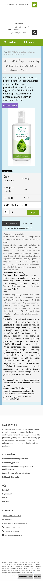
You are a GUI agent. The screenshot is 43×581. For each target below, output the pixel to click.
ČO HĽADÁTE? (13, 29)
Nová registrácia (22, 4)
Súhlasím (37, 576)
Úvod (5, 52)
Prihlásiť (5, 489)
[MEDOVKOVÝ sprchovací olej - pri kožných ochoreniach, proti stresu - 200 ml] (21, 109)
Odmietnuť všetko (25, 576)
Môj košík (6, 497)
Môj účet (5, 501)
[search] (34, 32)
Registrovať (7, 493)
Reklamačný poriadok (10, 462)
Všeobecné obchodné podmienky (15, 458)
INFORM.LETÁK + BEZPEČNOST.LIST (18, 228)
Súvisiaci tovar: (28, 223)
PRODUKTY (18, 23)
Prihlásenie (10, 4)
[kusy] (7, 212)
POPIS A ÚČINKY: (10, 223)
